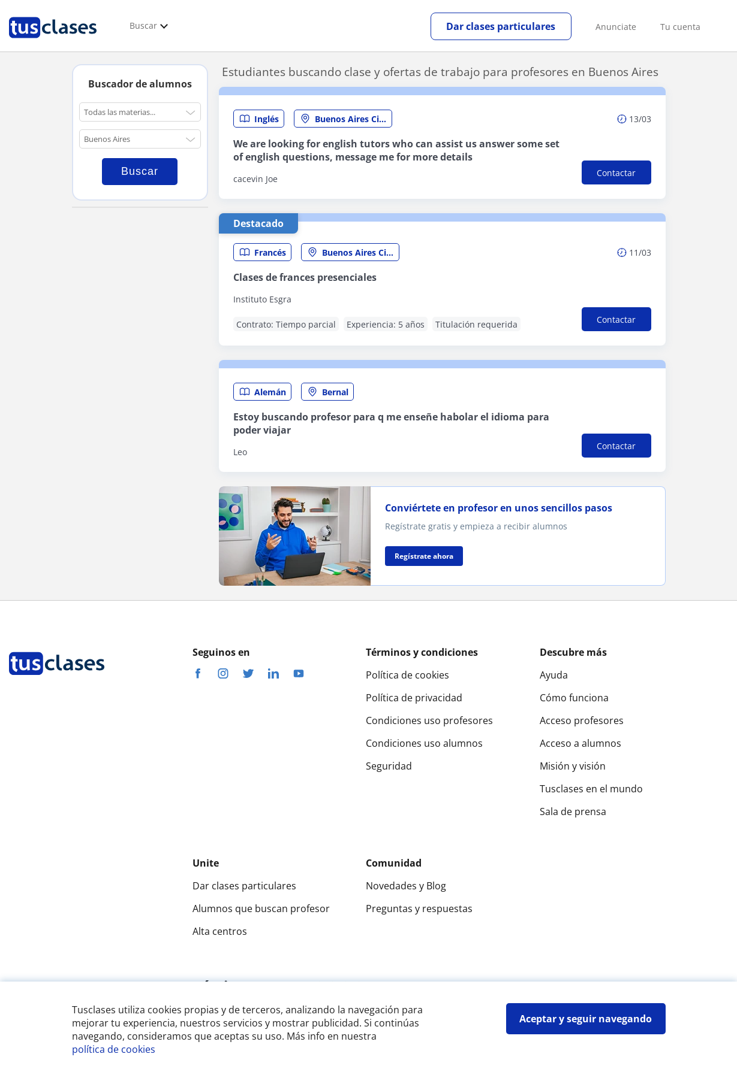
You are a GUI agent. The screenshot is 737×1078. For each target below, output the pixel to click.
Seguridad (389, 766)
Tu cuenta (680, 26)
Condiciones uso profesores (429, 720)
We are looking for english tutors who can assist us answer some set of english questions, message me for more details (396, 150)
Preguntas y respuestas (419, 908)
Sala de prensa (573, 811)
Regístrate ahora (424, 556)
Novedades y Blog (406, 885)
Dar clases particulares (500, 26)
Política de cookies (407, 675)
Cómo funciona (574, 697)
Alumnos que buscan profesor (261, 908)
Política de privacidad (414, 697)
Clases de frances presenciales (305, 277)
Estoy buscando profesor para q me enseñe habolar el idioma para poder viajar (391, 423)
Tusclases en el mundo (591, 788)
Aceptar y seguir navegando (585, 1018)
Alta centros (219, 931)
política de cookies (113, 1049)
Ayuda (554, 675)
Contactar (616, 172)
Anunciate (615, 26)
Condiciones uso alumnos (424, 743)
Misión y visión (573, 766)
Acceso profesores (582, 720)
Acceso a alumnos (580, 743)
